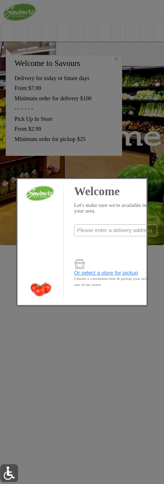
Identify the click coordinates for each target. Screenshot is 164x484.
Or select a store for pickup (106, 273)
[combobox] (115, 230)
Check (116, 245)
